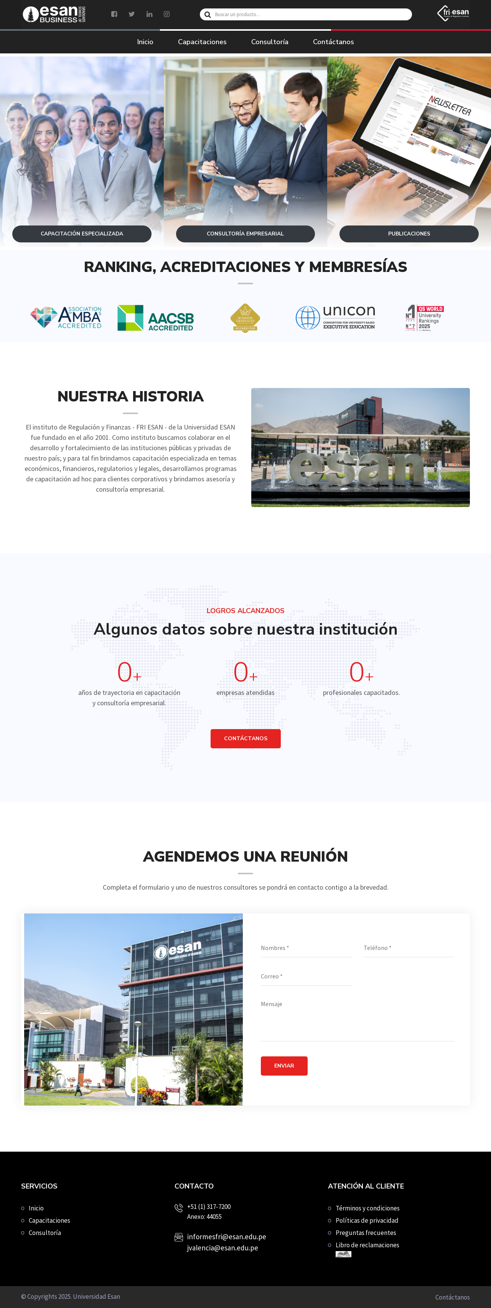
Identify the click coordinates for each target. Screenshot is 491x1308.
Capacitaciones (202, 41)
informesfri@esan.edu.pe (226, 1236)
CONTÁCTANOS (245, 738)
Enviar (284, 1065)
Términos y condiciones (368, 1208)
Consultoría (269, 41)
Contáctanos (333, 41)
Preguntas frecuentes (366, 1232)
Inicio (145, 41)
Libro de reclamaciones (367, 1249)
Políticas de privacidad (367, 1220)
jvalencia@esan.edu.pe (222, 1247)
